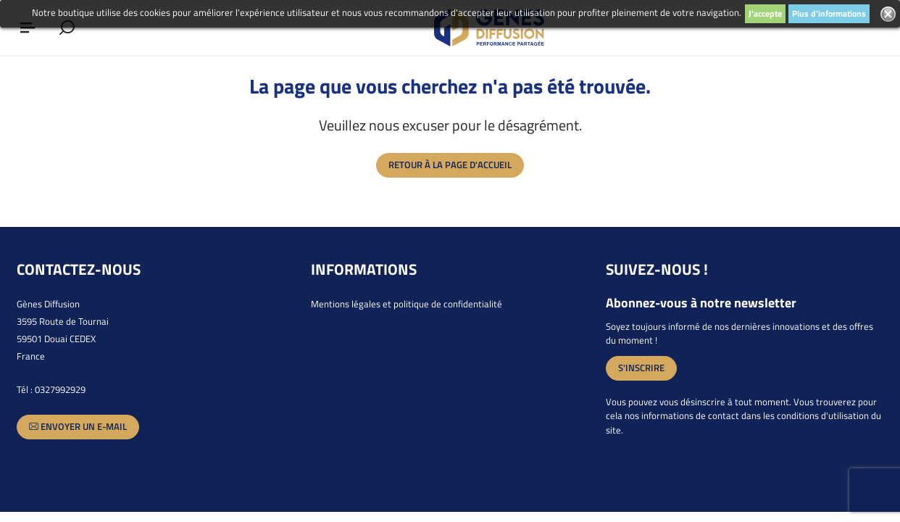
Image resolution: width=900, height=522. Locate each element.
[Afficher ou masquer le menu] (27, 27)
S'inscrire (641, 367)
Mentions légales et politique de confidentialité (406, 304)
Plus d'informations (829, 13)
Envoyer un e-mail (78, 426)
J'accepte (765, 13)
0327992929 (60, 389)
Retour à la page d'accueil (450, 164)
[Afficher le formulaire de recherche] (66, 27)
